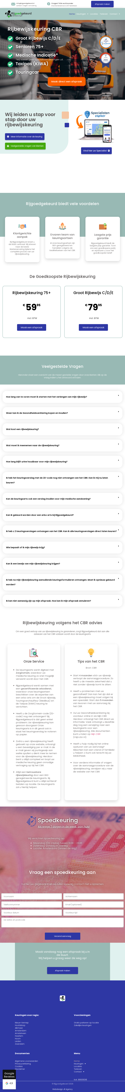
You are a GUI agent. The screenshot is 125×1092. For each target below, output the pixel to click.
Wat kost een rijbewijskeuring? (22, 429)
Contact (115, 14)
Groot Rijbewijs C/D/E (38, 38)
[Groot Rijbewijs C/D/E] (10, 39)
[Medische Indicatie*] (10, 56)
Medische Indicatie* (37, 55)
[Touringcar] (10, 73)
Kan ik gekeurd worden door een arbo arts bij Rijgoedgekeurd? (40, 515)
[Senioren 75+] (10, 47)
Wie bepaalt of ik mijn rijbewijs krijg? (25, 547)
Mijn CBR (95, 734)
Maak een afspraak (31, 327)
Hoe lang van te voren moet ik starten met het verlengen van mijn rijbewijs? (46, 396)
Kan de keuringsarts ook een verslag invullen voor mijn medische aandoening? (48, 498)
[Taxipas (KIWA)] (10, 64)
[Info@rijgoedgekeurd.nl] (13, 4)
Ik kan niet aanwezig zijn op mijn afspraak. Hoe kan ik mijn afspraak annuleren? (48, 600)
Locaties (94, 14)
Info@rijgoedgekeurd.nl (25, 3)
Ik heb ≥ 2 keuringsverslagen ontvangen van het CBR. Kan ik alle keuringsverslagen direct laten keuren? (61, 531)
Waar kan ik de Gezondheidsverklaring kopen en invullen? (37, 413)
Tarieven (104, 14)
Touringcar (27, 72)
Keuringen (82, 14)
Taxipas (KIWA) (32, 64)
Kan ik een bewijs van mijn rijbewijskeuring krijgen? (33, 563)
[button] (62, 397)
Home (72, 14)
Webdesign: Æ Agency (62, 1089)
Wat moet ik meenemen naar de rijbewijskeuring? (32, 445)
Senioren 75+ (30, 47)
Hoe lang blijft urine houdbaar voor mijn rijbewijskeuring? (36, 461)
